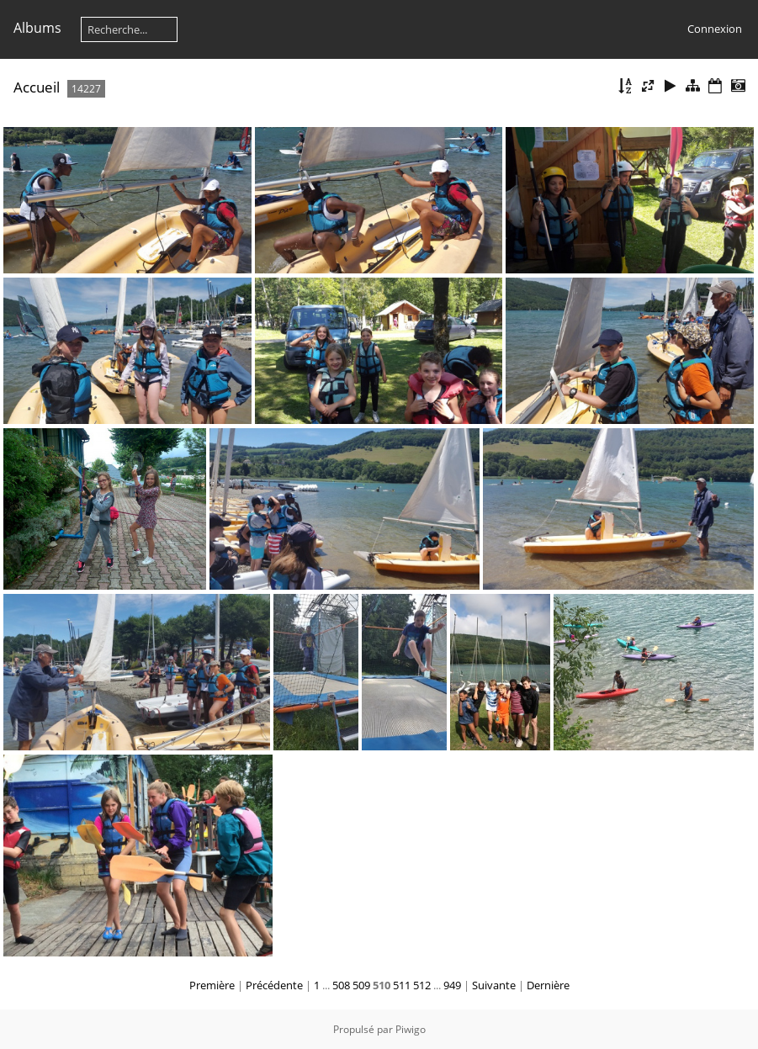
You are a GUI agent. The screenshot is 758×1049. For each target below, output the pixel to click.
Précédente (274, 985)
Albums (37, 28)
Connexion (714, 28)
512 (422, 985)
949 (452, 985)
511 (402, 985)
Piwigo (410, 1029)
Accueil (36, 87)
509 (361, 985)
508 (341, 985)
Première (212, 985)
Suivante (494, 985)
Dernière (548, 985)
